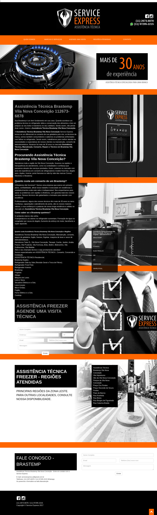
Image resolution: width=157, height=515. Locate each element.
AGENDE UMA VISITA (77, 39)
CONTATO (127, 39)
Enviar (45, 353)
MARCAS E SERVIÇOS (53, 39)
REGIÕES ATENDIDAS (102, 39)
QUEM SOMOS (29, 39)
